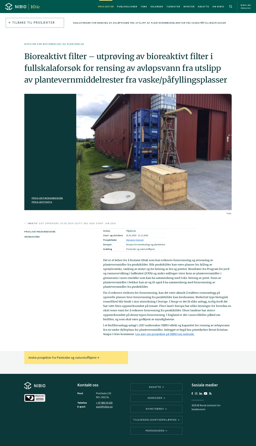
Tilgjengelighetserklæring (156, 419)
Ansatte (203, 6)
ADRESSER (156, 398)
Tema (144, 6)
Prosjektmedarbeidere (47, 198)
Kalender (157, 6)
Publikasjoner (127, 6)
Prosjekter (106, 6)
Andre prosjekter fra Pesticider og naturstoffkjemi (63, 357)
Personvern (156, 430)
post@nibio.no (104, 406)
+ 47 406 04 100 (104, 402)
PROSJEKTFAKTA (42, 202)
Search (230, 6)
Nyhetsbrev (156, 409)
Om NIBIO (218, 6)
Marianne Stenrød (135, 239)
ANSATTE (156, 387)
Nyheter (189, 6)
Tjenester (173, 6)
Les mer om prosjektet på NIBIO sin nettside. (164, 334)
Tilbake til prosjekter (31, 22)
